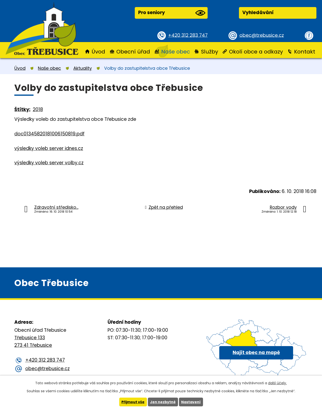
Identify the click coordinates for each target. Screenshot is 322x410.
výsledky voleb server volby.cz (49, 162)
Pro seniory (171, 13)
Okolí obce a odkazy (256, 51)
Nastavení (191, 402)
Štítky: (22, 109)
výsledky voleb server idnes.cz (48, 148)
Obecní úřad (133, 51)
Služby (209, 51)
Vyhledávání (258, 12)
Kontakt (304, 51)
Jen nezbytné (163, 402)
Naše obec (175, 51)
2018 (38, 109)
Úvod (98, 51)
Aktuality (82, 68)
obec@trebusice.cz (261, 35)
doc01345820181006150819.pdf (49, 134)
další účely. (277, 383)
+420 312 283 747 (188, 35)
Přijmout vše (132, 402)
